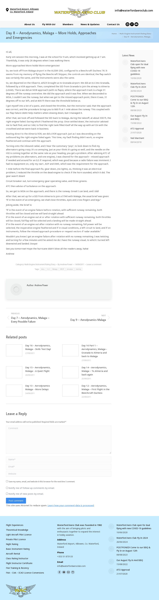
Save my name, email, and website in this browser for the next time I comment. (42, 481)
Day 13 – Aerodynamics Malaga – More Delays (37, 387)
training (78, 269)
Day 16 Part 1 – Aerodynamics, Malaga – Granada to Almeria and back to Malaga (94, 351)
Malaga (55, 269)
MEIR (62, 269)
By (65, 264)
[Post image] (14, 350)
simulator (70, 269)
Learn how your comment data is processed (71, 505)
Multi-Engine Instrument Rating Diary (40, 264)
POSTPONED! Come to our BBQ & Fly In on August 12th (139, 101)
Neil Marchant (137, 138)
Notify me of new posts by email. (26, 493)
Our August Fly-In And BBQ (138, 117)
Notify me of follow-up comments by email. (31, 487)
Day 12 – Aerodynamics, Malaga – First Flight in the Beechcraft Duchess (96, 389)
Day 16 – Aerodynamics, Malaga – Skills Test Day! (38, 347)
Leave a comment (93, 264)
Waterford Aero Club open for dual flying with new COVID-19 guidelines (139, 67)
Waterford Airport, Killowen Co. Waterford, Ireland (24, 10)
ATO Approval (137, 128)
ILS (48, 269)
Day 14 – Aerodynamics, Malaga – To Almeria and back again (95, 371)
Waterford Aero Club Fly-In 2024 (138, 85)
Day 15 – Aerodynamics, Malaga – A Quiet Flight (38, 369)
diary (43, 269)
